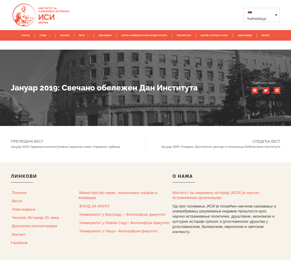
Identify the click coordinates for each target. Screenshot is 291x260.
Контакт (19, 234)
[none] (261, 15)
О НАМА (45, 35)
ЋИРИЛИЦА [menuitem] (256, 19)
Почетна (19, 193)
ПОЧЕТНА (26, 35)
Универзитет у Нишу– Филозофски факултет (118, 231)
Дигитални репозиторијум (34, 226)
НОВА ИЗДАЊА (105, 35)
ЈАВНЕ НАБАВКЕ (245, 35)
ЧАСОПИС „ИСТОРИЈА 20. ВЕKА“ (214, 35)
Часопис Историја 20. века (35, 218)
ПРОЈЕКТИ (65, 35)
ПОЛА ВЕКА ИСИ (184, 35)
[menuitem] (261, 15)
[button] (254, 90)
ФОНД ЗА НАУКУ (94, 206)
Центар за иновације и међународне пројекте (144, 35)
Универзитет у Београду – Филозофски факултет (122, 214)
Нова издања (23, 209)
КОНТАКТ (266, 35)
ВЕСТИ (84, 35)
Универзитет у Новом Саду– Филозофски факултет (124, 223)
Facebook (19, 243)
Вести (17, 201)
